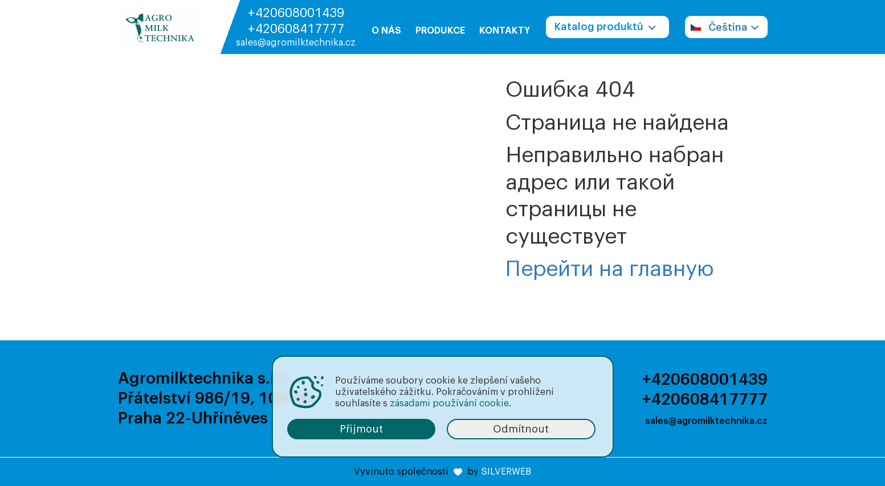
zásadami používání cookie (449, 403)
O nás (386, 30)
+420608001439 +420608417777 (295, 21)
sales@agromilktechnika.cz (296, 42)
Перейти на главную (609, 269)
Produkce (440, 30)
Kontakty (504, 30)
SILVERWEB (506, 471)
